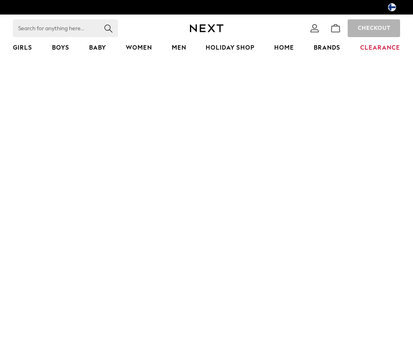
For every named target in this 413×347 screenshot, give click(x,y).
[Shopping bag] (335, 28)
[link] (314, 28)
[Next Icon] (206, 28)
